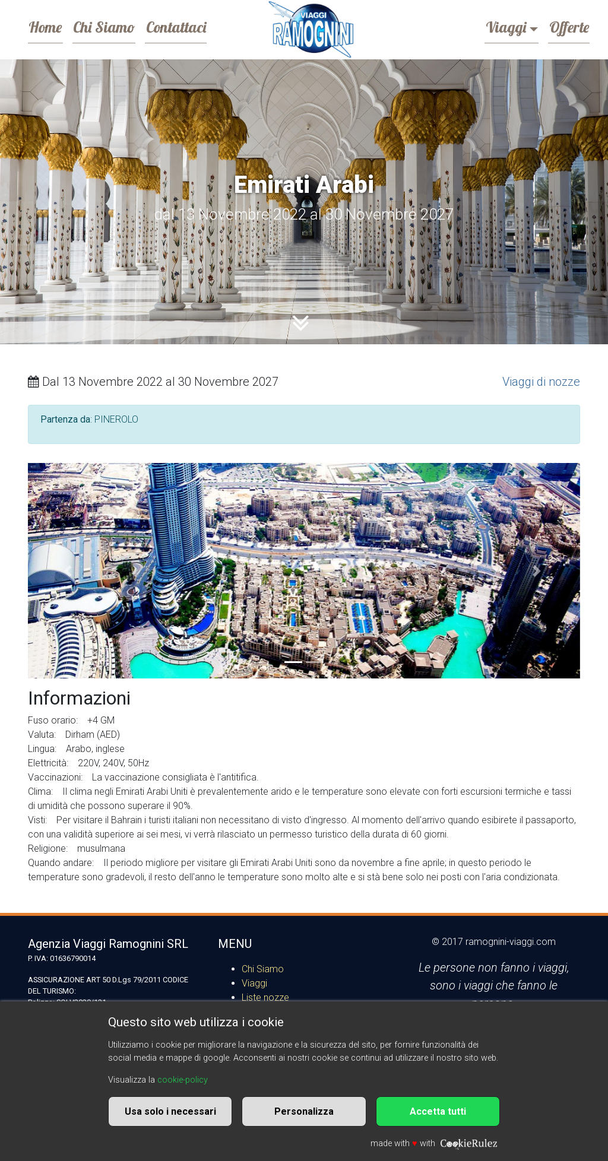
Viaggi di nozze (541, 382)
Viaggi (493, 26)
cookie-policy (182, 1080)
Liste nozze (265, 997)
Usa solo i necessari (170, 1111)
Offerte (565, 26)
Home (49, 26)
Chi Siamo (116, 26)
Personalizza (304, 1111)
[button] (69, 570)
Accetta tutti (438, 1111)
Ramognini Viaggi (310, 29)
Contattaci (196, 26)
